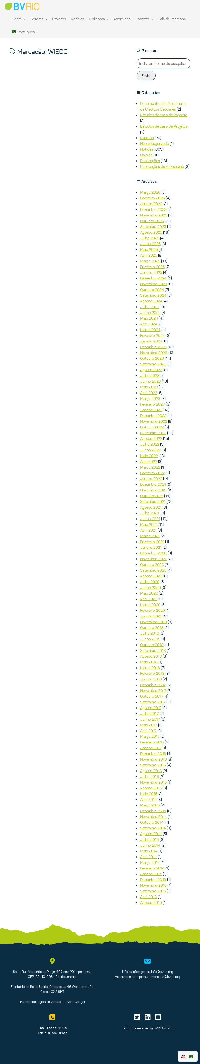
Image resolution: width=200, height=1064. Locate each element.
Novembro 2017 (153, 690)
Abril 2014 (148, 856)
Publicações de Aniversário (162, 166)
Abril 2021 (148, 530)
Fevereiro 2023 (152, 404)
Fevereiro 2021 (152, 541)
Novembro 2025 (153, 215)
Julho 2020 (149, 581)
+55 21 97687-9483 (52, 1033)
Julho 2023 (149, 375)
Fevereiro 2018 (152, 673)
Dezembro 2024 (153, 278)
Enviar (146, 76)
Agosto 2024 (151, 301)
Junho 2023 (150, 381)
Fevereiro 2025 (152, 266)
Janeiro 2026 (151, 203)
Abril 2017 (148, 730)
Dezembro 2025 (153, 209)
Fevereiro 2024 (152, 335)
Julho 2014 (149, 839)
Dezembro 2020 (153, 553)
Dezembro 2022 (153, 415)
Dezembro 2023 (153, 346)
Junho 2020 (150, 587)
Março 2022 (150, 467)
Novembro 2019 (153, 621)
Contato (144, 18)
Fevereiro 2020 (152, 610)
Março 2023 (150, 398)
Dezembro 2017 (153, 684)
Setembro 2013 (153, 891)
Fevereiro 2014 (152, 868)
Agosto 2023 (151, 369)
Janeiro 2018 (151, 679)
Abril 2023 (148, 392)
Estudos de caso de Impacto (163, 114)
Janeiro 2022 (151, 478)
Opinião (146, 155)
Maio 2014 (149, 850)
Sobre (19, 18)
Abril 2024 (148, 323)
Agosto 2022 (151, 438)
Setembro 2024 (153, 295)
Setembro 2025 (153, 226)
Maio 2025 (149, 249)
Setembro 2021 (153, 501)
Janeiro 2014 (151, 873)
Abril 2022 (148, 461)
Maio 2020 (149, 593)
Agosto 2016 (151, 770)
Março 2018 (150, 667)
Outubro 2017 (151, 696)
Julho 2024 (149, 306)
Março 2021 (150, 535)
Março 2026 (150, 192)
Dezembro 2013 (153, 879)
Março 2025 (150, 260)
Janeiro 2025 (151, 272)
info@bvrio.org (162, 971)
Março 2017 (149, 736)
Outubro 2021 (151, 495)
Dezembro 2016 (153, 753)
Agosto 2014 (151, 833)
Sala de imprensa (172, 18)
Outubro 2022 (152, 427)
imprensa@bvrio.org (165, 976)
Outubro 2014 (152, 822)
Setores (39, 18)
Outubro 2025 (152, 220)
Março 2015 (150, 805)
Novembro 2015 (153, 782)
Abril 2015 (148, 799)
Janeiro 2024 (151, 341)
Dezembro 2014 (153, 810)
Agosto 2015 (151, 787)
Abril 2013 (148, 896)
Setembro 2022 (153, 432)
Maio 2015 (148, 793)
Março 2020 (150, 604)
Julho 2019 (149, 633)
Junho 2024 (150, 312)
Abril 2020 (148, 598)
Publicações (150, 160)
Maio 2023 (149, 387)
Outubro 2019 (152, 627)
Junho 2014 (150, 845)
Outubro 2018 (152, 644)
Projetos (59, 18)
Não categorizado (154, 143)
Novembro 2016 (153, 759)
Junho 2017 (150, 719)
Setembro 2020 (153, 570)
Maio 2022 (149, 455)
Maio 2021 (148, 524)
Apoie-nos (122, 18)
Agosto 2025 (151, 232)
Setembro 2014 (153, 828)
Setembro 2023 (153, 364)
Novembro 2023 (153, 352)
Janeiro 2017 (150, 747)
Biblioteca (99, 18)
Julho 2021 (149, 513)
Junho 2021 (150, 518)
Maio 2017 (148, 724)
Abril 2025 (148, 255)
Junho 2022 (150, 450)
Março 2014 (150, 862)
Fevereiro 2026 (152, 197)
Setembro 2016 (153, 765)
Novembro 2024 (153, 283)
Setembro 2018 (153, 650)
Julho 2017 (149, 713)
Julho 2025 (149, 238)
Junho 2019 (150, 639)
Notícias (77, 18)
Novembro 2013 (153, 885)
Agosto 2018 (151, 656)
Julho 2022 (149, 444)
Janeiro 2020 (151, 616)
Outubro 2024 (152, 289)
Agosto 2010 (151, 902)
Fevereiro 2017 (152, 742)
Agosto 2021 (151, 507)
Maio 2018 (149, 661)
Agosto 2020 (151, 576)
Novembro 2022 (153, 421)
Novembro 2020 (153, 558)
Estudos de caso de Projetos (164, 126)
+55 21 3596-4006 (52, 1028)
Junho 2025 (150, 243)
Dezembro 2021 (153, 484)
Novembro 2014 (153, 816)
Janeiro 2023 (151, 409)
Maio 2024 (149, 318)
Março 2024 (150, 329)
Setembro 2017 (152, 702)
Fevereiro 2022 (152, 472)
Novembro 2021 (153, 490)
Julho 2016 (149, 776)
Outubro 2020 (152, 564)
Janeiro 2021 (151, 547)
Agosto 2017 (150, 707)
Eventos (147, 137)
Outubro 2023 (152, 358)
